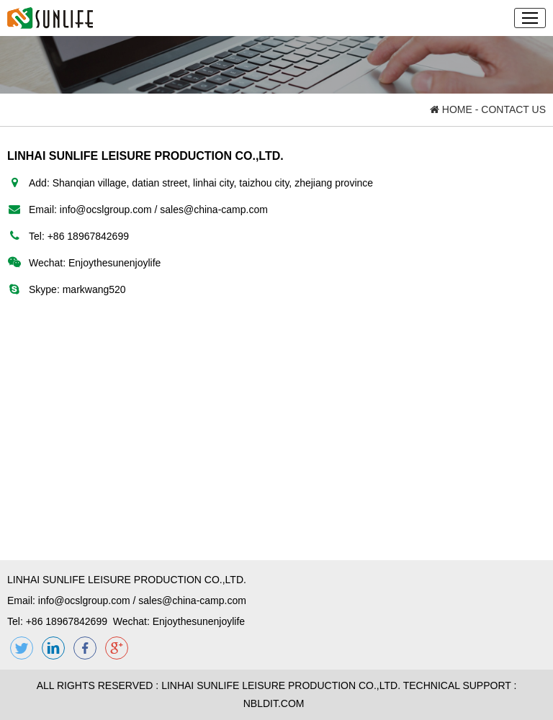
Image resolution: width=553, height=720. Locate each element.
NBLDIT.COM (276, 703)
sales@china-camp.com (214, 209)
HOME (451, 109)
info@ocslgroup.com (106, 209)
